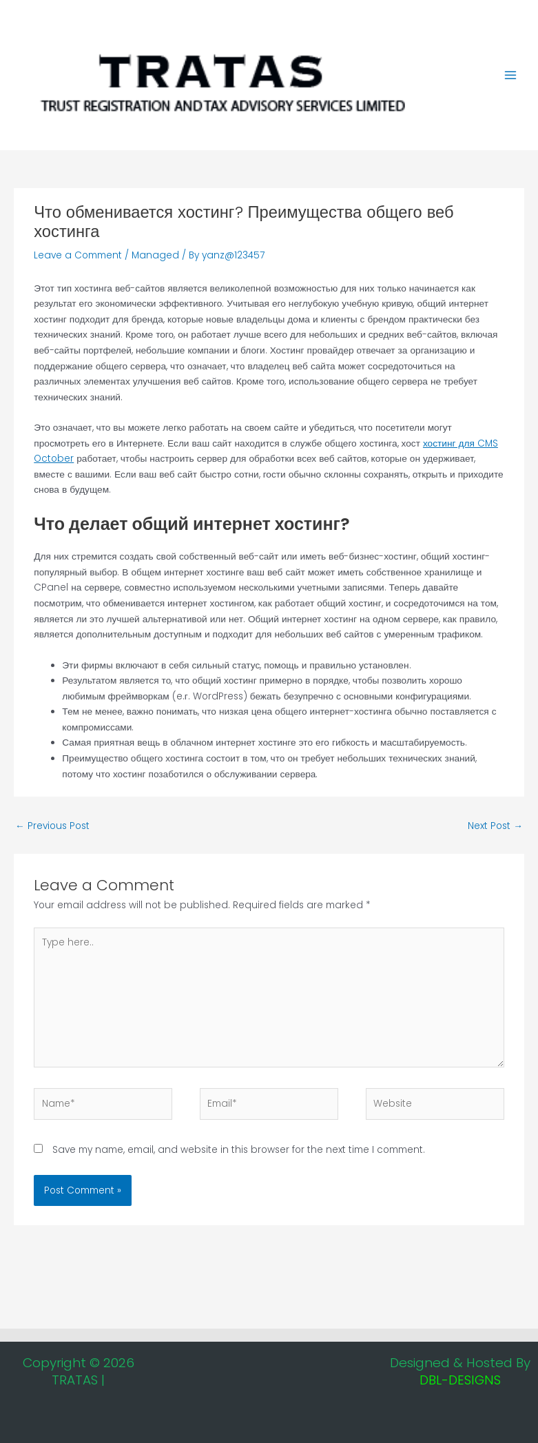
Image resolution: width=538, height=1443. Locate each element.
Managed (155, 255)
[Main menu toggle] (511, 75)
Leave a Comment (78, 255)
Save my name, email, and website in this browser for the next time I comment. (238, 1149)
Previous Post (52, 825)
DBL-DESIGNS (460, 1380)
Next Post (495, 825)
